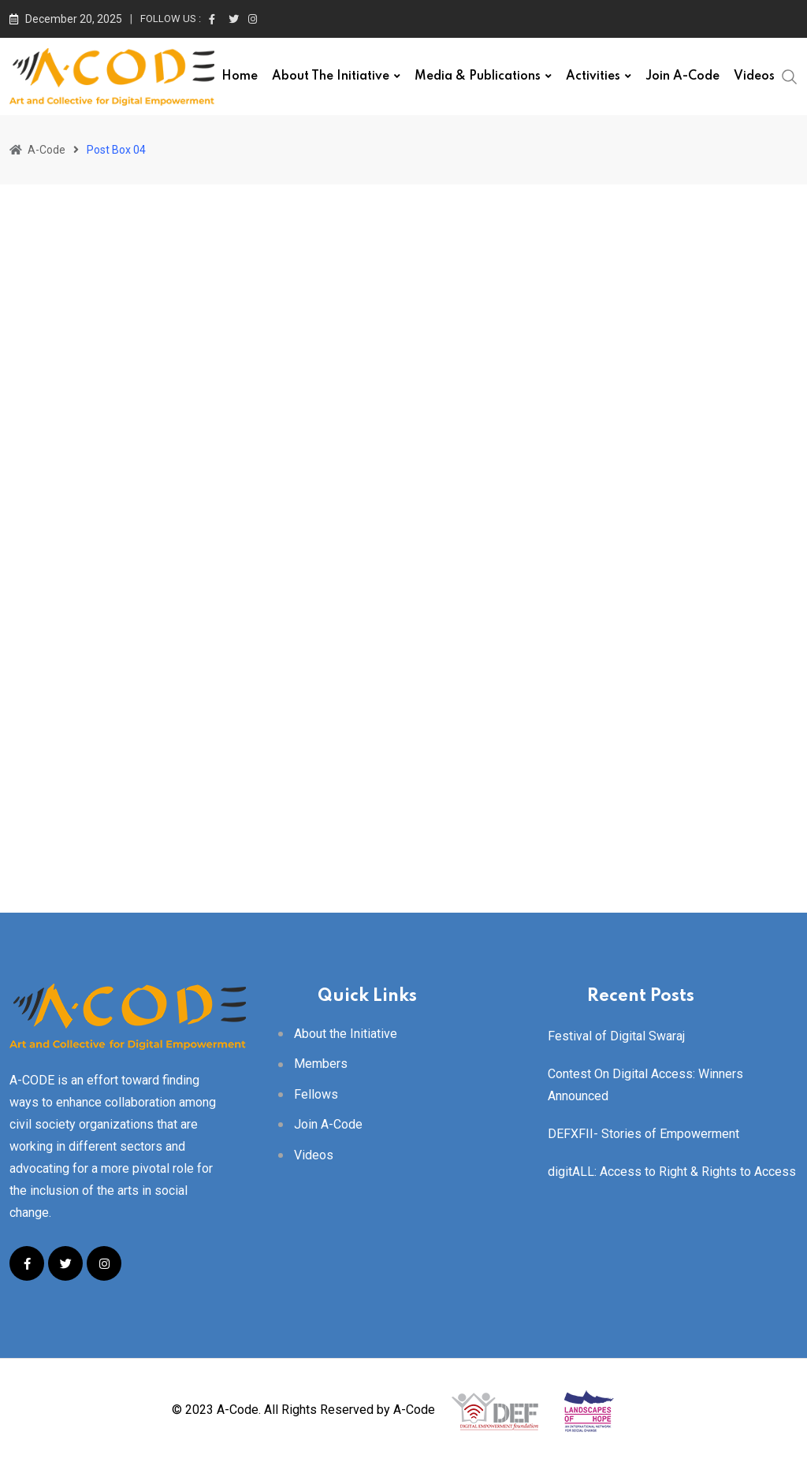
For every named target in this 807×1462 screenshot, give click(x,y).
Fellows (316, 1094)
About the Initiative (330, 76)
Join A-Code (682, 76)
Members (321, 1063)
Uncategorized (74, 300)
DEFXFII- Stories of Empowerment (643, 1133)
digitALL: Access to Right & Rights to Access (672, 1171)
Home (239, 76)
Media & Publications (478, 76)
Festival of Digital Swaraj (616, 1036)
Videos (754, 76)
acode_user (74, 506)
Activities (593, 76)
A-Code (414, 1409)
